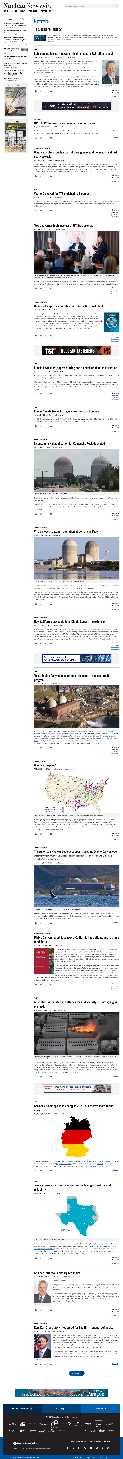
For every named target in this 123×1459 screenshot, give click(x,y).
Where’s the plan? (45, 765)
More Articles (77, 1373)
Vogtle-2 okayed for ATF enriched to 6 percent (62, 193)
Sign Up (22, 11)
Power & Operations (40, 302)
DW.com (100, 1164)
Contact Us (106, 1442)
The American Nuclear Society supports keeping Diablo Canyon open (76, 851)
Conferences (38, 119)
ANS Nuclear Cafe (59, 127)
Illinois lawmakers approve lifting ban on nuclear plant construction (75, 367)
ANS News (56, 1277)
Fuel (35, 189)
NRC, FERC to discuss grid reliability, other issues (64, 123)
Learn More (51, 41)
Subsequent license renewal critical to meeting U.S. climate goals (74, 53)
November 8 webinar (62, 970)
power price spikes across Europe (95, 1166)
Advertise (43, 11)
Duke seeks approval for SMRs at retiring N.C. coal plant (68, 306)
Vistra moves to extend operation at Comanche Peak (66, 531)
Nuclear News (57, 57)
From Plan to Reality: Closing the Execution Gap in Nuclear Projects (11, 51)
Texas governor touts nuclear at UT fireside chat (63, 225)
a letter (53, 733)
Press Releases (59, 863)
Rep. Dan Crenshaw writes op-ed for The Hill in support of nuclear (74, 1327)
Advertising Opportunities (78, 1442)
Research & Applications (42, 148)
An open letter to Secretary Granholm (57, 1273)
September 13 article (63, 1164)
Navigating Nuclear (94, 1442)
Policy (36, 49)
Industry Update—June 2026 (11, 78)
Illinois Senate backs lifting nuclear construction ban (66, 411)
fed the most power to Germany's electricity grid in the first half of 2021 (71, 1161)
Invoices (100, 1457)
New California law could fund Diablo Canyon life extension (70, 621)
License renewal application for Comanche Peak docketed (69, 443)
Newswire (41, 20)
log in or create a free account (115, 94)
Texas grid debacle (58, 1244)
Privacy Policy (79, 1457)
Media (108, 1457)
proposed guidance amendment (73, 731)
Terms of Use (91, 1457)
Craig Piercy (66, 1277)
